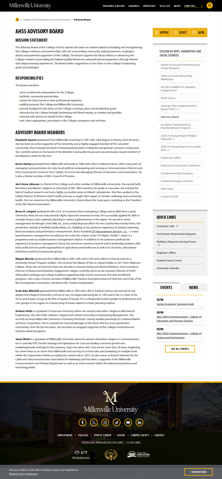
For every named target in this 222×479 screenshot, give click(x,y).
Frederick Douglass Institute (177, 182)
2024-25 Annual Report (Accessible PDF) (181, 149)
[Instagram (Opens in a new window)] (105, 422)
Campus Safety (140, 435)
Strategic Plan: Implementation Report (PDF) (179, 107)
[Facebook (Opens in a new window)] (82, 422)
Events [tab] (166, 290)
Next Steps (167, 189)
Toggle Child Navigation (159, 197)
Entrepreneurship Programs (177, 174)
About (177, 5)
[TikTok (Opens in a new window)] (117, 422)
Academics (134, 5)
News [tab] (193, 290)
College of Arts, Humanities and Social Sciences (46, 19)
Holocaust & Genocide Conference (180, 166)
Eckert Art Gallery (171, 158)
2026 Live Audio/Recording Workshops (176, 76)
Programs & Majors (114, 5)
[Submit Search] (210, 5)
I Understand (198, 472)
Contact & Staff (169, 197)
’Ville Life (164, 5)
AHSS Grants (168, 97)
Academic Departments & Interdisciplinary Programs (176, 125)
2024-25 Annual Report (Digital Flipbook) (178, 138)
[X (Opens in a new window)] (94, 422)
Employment (65, 435)
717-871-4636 (133, 442)
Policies (83, 435)
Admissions (149, 5)
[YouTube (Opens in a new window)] (128, 422)
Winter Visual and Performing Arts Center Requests (180, 65)
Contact (159, 435)
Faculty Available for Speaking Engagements (178, 87)
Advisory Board (170, 116)
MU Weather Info (81, 457)
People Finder (102, 435)
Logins (121, 435)
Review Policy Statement (23, 474)
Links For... (193, 5)
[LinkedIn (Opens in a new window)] (139, 422)
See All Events (180, 351)
